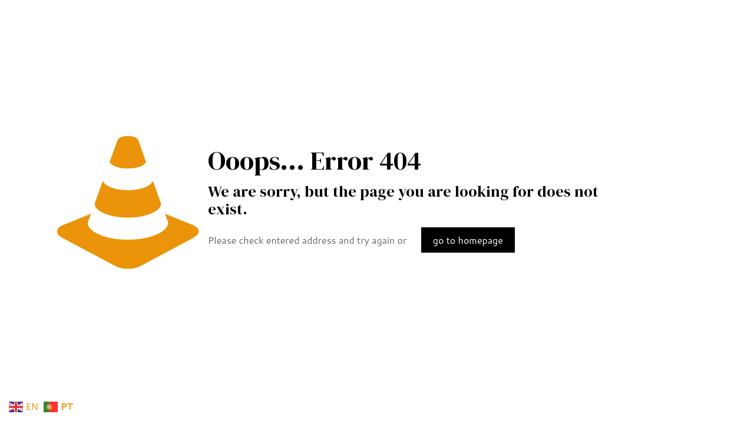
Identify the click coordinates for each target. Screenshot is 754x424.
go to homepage (468, 240)
